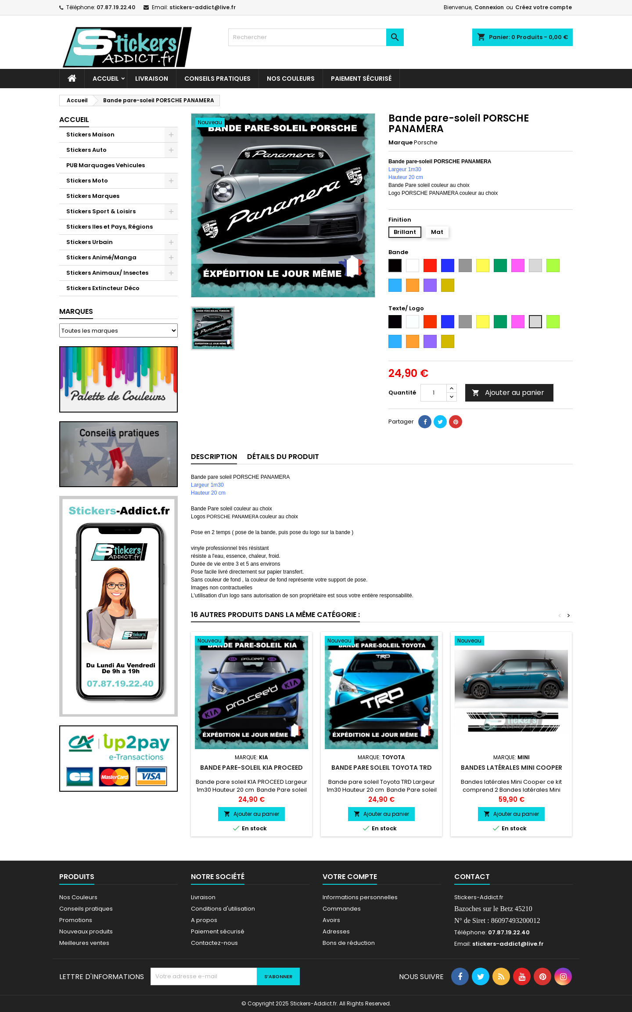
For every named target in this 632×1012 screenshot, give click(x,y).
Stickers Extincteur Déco (103, 288)
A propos (204, 920)
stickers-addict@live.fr (202, 7)
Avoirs (331, 920)
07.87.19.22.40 (116, 7)
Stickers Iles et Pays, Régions (109, 226)
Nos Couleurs (291, 78)
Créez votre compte (543, 7)
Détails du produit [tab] (283, 457)
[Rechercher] (316, 37)
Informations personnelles (360, 897)
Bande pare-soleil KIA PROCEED (251, 767)
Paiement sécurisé (361, 78)
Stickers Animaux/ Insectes (107, 273)
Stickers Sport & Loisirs (101, 211)
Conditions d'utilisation (223, 908)
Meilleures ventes (84, 943)
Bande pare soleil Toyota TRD (381, 767)
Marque (400, 143)
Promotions (75, 920)
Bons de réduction (349, 943)
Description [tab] (214, 457)
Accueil (106, 78)
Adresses (336, 931)
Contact (472, 877)
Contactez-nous (214, 943)
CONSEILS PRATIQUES (217, 78)
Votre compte (350, 877)
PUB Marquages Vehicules (105, 165)
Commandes (342, 908)
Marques (76, 311)
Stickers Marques (92, 196)
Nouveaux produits (86, 931)
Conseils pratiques (86, 908)
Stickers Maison (90, 134)
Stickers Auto (86, 150)
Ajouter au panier (508, 393)
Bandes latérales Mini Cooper (511, 767)
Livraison (151, 78)
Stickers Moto (87, 180)
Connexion (489, 7)
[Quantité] (433, 393)
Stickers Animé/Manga (101, 257)
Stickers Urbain (89, 242)
